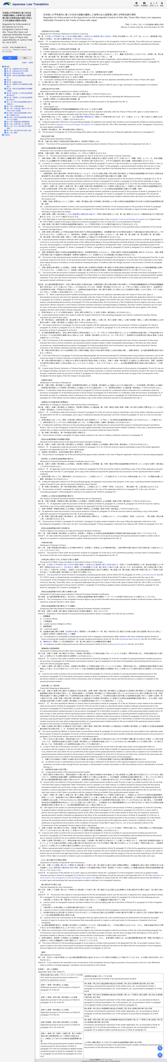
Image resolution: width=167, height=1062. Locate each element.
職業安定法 (47, 642)
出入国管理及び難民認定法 (83, 117)
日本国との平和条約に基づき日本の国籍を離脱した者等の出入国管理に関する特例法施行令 (82, 565)
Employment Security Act (117, 644)
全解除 (31, 63)
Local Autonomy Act (148, 575)
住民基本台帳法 (72, 632)
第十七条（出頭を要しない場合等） (19, 124)
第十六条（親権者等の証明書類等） (19, 122)
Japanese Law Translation (26, 4)
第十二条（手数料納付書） (16, 106)
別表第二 (7, 135)
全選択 (24, 63)
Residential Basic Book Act (130, 639)
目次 (9, 58)
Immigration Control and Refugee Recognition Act (73, 124)
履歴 (24, 58)
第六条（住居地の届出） (15, 82)
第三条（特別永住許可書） (16, 73)
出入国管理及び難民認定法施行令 (82, 214)
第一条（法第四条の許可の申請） (18, 69)
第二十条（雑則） (13, 133)
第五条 (9, 80)
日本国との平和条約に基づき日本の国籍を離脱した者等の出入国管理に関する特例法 (78, 36)
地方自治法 (68, 567)
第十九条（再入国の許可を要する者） (19, 130)
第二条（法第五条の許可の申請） (18, 71)
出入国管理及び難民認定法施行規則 (64, 868)
